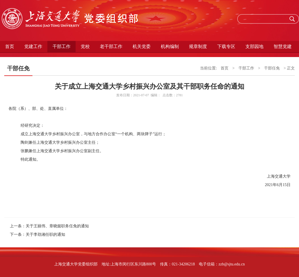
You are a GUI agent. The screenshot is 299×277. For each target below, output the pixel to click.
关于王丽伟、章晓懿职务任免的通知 (57, 226)
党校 (85, 46)
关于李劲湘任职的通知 (45, 234)
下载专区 (226, 46)
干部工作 (61, 46)
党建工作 (33, 46)
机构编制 (170, 46)
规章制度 (198, 46)
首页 (9, 46)
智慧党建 (283, 46)
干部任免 (272, 68)
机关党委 (142, 46)
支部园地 (254, 46)
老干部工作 (111, 46)
